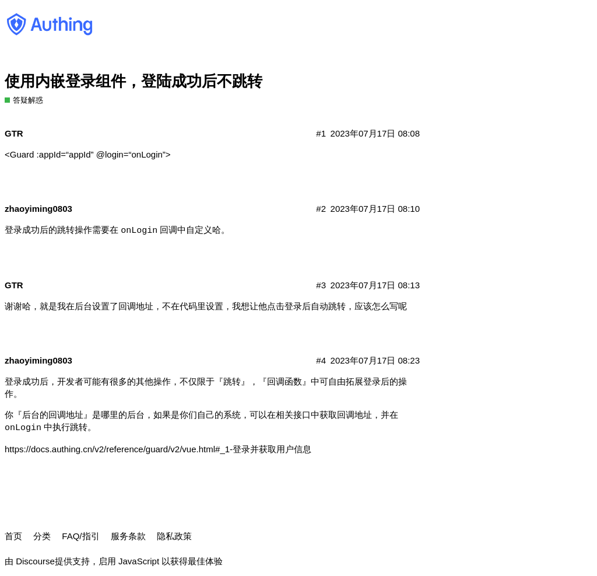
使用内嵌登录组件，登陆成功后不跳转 (133, 81)
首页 (13, 536)
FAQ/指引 (80, 536)
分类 (42, 536)
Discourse (35, 561)
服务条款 (128, 536)
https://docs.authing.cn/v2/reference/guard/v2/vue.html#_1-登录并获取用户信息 (158, 449)
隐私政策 (174, 536)
